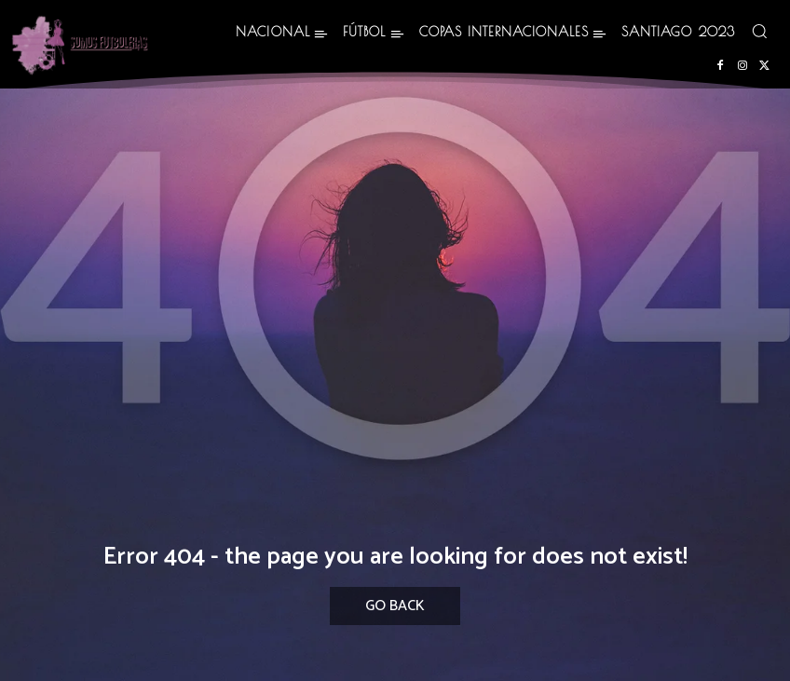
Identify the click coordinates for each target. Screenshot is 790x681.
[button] (759, 31)
